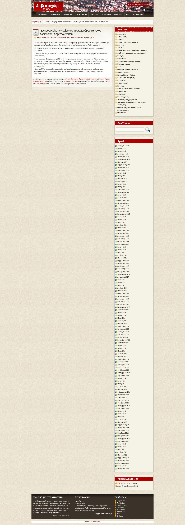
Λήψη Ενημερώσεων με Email (127, 486)
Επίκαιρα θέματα (77, 37)
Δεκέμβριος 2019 (123, 206)
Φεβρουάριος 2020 (123, 200)
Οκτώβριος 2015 (123, 337)
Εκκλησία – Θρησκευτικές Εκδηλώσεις (131, 53)
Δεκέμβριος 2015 (123, 332)
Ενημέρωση (55, 14)
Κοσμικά (120, 86)
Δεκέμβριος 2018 (123, 236)
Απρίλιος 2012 (122, 452)
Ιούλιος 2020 (121, 195)
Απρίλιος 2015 (122, 354)
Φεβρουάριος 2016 (123, 326)
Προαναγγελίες (89, 37)
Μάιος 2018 (121, 252)
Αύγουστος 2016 (123, 310)
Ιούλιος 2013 (121, 411)
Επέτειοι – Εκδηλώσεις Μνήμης (128, 61)
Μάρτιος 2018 (122, 258)
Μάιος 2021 (121, 187)
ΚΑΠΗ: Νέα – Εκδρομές (126, 78)
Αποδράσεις (122, 37)
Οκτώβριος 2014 (123, 370)
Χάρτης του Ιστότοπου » (62, 516)
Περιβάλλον (67, 14)
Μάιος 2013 (121, 417)
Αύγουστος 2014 (123, 376)
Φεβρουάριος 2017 (123, 293)
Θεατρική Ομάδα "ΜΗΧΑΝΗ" (127, 70)
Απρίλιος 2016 (122, 321)
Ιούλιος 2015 (121, 345)
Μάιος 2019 (121, 222)
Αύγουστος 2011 (123, 463)
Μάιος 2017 (121, 285)
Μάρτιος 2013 (122, 422)
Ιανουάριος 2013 (123, 427)
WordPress (96, 522)
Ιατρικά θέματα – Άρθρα (126, 75)
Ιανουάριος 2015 (123, 362)
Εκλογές (120, 56)
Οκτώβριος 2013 (123, 403)
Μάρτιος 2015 (122, 356)
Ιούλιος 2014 (121, 378)
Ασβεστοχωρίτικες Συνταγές (127, 42)
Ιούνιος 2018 (121, 250)
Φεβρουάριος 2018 (123, 261)
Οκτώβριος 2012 (123, 436)
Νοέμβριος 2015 (123, 335)
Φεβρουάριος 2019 (123, 230)
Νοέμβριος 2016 (123, 302)
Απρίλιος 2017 (122, 288)
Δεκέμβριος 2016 (123, 299)
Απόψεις (120, 39)
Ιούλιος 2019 (121, 217)
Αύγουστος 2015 (123, 343)
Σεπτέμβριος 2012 (123, 438)
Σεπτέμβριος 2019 (123, 214)
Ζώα (119, 67)
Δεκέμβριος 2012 (123, 430)
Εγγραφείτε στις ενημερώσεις (127, 483)
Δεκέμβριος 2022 (123, 170)
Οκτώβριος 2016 (123, 304)
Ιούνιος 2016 (121, 315)
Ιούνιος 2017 (121, 282)
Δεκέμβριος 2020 (123, 189)
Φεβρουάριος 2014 (123, 392)
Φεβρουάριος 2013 (123, 425)
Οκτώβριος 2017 (123, 272)
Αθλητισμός (118, 14)
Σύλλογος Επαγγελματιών (127, 100)
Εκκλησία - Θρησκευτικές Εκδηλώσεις (56, 37)
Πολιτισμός (94, 14)
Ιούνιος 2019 (121, 220)
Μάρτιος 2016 (122, 323)
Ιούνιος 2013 (121, 414)
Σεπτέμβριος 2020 (123, 192)
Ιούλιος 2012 (121, 444)
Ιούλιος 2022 (121, 173)
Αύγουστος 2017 (123, 277)
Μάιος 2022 (121, 176)
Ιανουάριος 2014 (123, 395)
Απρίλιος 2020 (122, 198)
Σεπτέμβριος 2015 (123, 340)
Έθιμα (39, 37)
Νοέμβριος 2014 (123, 367)
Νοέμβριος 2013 (123, 400)
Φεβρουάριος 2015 (123, 359)
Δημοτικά (120, 45)
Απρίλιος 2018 (122, 255)
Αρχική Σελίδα (43, 14)
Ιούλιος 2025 (121, 148)
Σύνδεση (120, 516)
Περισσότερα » (54, 513)
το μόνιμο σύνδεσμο (70, 81)
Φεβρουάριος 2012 (123, 458)
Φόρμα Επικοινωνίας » (103, 513)
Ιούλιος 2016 (121, 313)
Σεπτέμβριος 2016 (123, 307)
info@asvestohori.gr (87, 510)
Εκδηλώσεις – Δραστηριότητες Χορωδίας (132, 50)
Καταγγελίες (121, 80)
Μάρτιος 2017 (122, 291)
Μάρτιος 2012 (122, 455)
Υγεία (128, 14)
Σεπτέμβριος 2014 (123, 373)
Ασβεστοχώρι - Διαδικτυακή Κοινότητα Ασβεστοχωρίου (48, 6)
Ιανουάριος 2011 (123, 468)
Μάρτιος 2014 (122, 389)
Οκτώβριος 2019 (123, 211)
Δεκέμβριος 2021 (123, 181)
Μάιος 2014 (121, 384)
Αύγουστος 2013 (123, 408)
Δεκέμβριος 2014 (123, 365)
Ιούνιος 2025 (121, 151)
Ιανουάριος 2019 (123, 233)
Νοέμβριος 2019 (123, 209)
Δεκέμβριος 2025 (123, 146)
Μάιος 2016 (121, 318)
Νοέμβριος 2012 (123, 433)
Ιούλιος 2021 (121, 184)
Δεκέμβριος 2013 (123, 397)
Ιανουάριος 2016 (123, 329)
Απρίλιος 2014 (122, 386)
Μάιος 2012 (121, 449)
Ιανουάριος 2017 (123, 296)
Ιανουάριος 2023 (123, 168)
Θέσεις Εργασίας (123, 72)
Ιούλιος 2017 (121, 280)
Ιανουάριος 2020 (123, 203)
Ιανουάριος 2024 (123, 157)
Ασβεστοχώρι (36, 22)
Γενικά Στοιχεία (81, 14)
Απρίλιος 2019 (122, 225)
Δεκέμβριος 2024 (123, 154)
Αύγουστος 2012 (123, 441)
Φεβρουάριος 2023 (123, 165)
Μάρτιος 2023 (122, 162)
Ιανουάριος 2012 (123, 460)
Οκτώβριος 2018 (123, 241)
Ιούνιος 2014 (121, 381)
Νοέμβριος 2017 (123, 269)
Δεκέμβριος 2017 (123, 266)
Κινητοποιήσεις (123, 83)
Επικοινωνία (138, 14)
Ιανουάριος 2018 (123, 263)
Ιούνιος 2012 (121, 447)
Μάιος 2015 (121, 351)
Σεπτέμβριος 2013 (123, 406)
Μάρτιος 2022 (122, 178)
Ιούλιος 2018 (121, 247)
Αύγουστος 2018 (123, 244)
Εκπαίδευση (106, 14)
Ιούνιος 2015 (121, 348)
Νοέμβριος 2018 (123, 239)
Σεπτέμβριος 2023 (123, 159)
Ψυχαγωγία (121, 113)
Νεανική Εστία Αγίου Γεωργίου (128, 89)
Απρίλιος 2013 (122, 419)
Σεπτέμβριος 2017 (123, 274)
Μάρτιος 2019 (122, 228)
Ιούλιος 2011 (121, 466)
